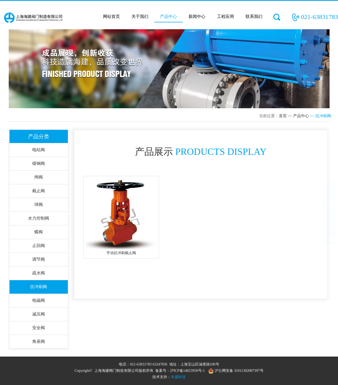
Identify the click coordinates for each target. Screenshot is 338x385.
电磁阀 (38, 300)
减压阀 (38, 314)
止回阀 (38, 245)
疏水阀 (38, 273)
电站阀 (38, 149)
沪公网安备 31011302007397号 (235, 371)
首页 (283, 116)
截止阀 (38, 191)
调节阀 (38, 259)
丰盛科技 (178, 377)
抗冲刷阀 (38, 286)
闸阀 (38, 177)
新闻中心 (197, 16)
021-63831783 (319, 16)
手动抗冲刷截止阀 (121, 253)
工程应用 (225, 16)
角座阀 (38, 341)
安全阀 (38, 327)
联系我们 (254, 16)
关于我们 (140, 16)
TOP (329, 193)
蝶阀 (38, 232)
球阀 (38, 204)
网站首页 (111, 16)
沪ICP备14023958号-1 (187, 371)
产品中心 (168, 16)
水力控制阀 (38, 218)
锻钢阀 (38, 163)
